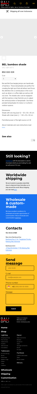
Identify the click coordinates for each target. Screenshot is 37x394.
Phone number (12, 283)
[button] (14, 3)
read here (18, 218)
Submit (13, 309)
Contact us (9, 161)
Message (9, 292)
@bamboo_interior (21, 319)
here (3, 127)
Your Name (10, 264)
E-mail (8, 273)
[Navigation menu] (34, 3)
